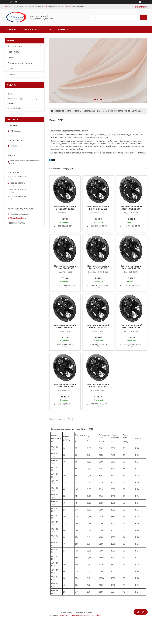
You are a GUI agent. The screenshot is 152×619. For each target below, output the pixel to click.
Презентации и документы (20, 63)
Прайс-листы (13, 52)
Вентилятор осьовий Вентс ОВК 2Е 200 (65, 208)
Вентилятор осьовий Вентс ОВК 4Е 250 (98, 267)
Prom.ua (89, 613)
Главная (11, 29)
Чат (140, 612)
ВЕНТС (100, 111)
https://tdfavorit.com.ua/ (19, 214)
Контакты (63, 29)
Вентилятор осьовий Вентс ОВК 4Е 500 (131, 326)
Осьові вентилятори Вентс (118, 111)
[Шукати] (143, 17)
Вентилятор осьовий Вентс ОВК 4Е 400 (65, 326)
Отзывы (11, 74)
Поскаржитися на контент (70, 615)
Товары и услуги (30, 29)
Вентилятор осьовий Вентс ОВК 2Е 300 (131, 208)
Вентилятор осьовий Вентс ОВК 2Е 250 (98, 208)
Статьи (11, 57)
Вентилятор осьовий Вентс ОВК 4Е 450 (98, 326)
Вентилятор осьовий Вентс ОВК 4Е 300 (65, 267)
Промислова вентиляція (84, 111)
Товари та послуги (63, 111)
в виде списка (146, 169)
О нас (50, 29)
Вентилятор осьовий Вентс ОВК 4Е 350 (131, 267)
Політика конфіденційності (91, 615)
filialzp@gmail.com (18, 218)
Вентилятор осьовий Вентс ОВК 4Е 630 (98, 385)
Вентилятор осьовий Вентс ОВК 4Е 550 (65, 385)
